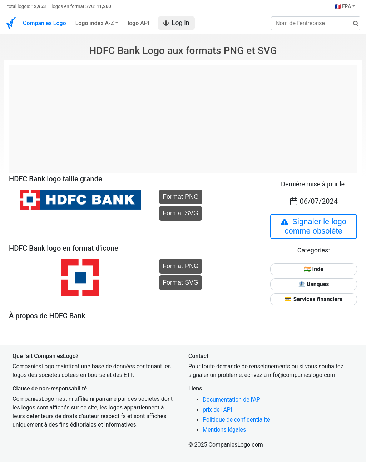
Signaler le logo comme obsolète (313, 226)
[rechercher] (353, 23)
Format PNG (181, 196)
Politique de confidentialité (236, 419)
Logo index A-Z (94, 23)
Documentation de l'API (232, 399)
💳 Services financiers (313, 299)
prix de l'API (217, 409)
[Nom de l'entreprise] (315, 23)
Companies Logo (44, 23)
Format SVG (180, 213)
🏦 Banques (313, 284)
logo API (138, 23)
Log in (176, 23)
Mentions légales (224, 429)
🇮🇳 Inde (313, 269)
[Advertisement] (183, 115)
